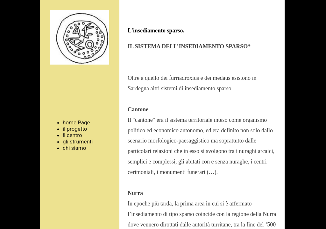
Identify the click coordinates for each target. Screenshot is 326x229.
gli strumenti (78, 141)
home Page (76, 122)
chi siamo (74, 148)
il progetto (75, 129)
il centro (72, 135)
